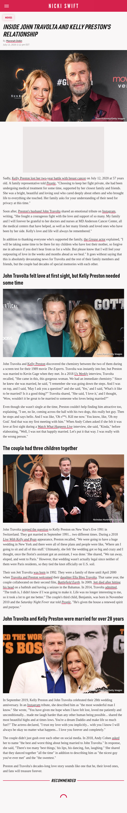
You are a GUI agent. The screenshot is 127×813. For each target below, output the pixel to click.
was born (39, 572)
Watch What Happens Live (55, 426)
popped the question (35, 529)
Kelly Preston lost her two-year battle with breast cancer (49, 178)
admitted (111, 587)
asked (115, 738)
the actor (94, 239)
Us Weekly (81, 374)
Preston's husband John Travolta (39, 211)
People (51, 183)
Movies (8, 17)
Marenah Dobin (14, 40)
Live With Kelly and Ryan (20, 539)
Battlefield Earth (69, 582)
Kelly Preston (36, 364)
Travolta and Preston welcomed (32, 577)
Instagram (108, 211)
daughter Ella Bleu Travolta (78, 577)
